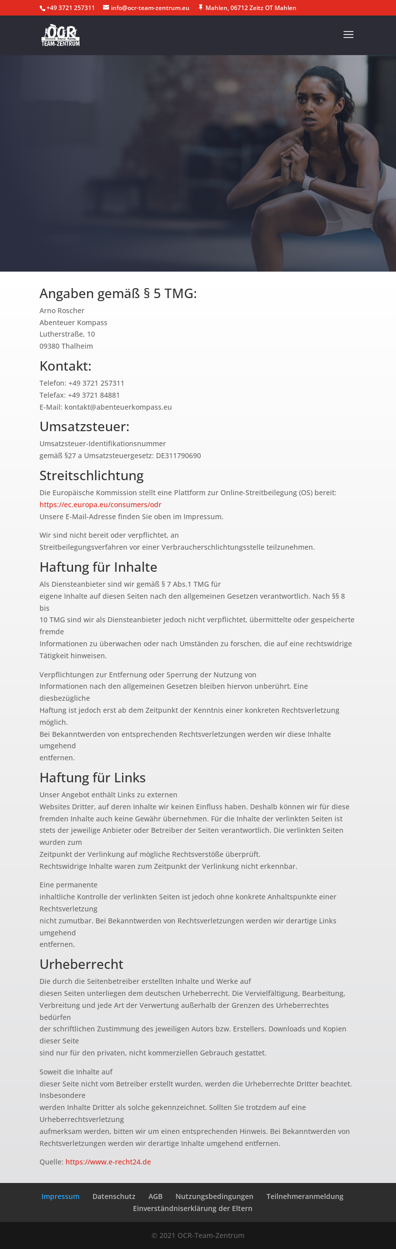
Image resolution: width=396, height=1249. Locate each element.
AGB (155, 1196)
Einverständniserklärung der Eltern (192, 1208)
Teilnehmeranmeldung (305, 1196)
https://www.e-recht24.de (108, 1161)
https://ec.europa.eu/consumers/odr (101, 504)
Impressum (61, 1196)
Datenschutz (114, 1196)
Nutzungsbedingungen (215, 1196)
